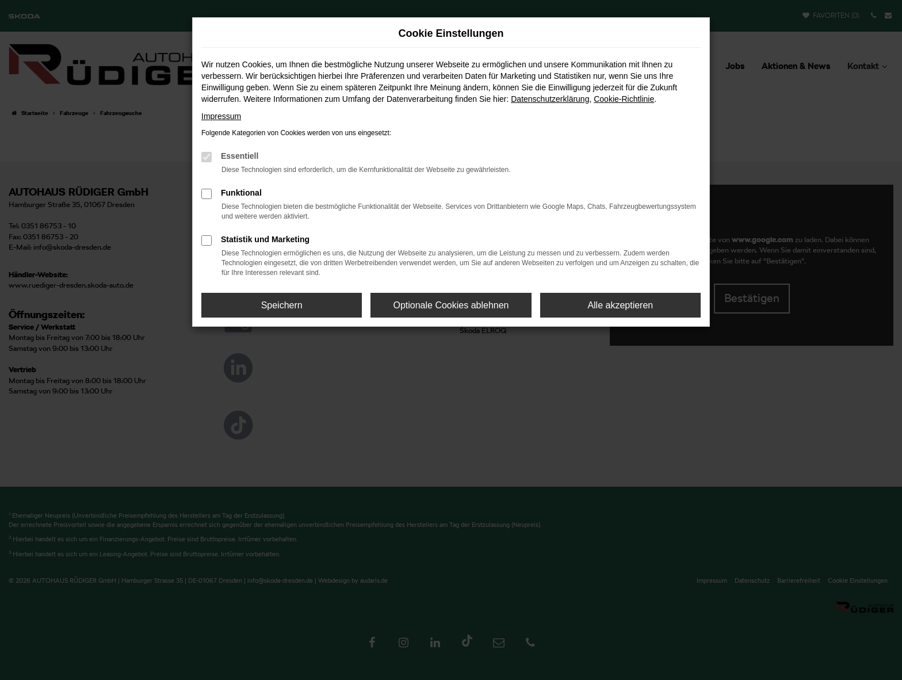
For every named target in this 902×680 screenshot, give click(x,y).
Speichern (282, 305)
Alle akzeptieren (620, 305)
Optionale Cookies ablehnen (451, 305)
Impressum (221, 116)
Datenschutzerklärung (550, 99)
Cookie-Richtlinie (624, 99)
